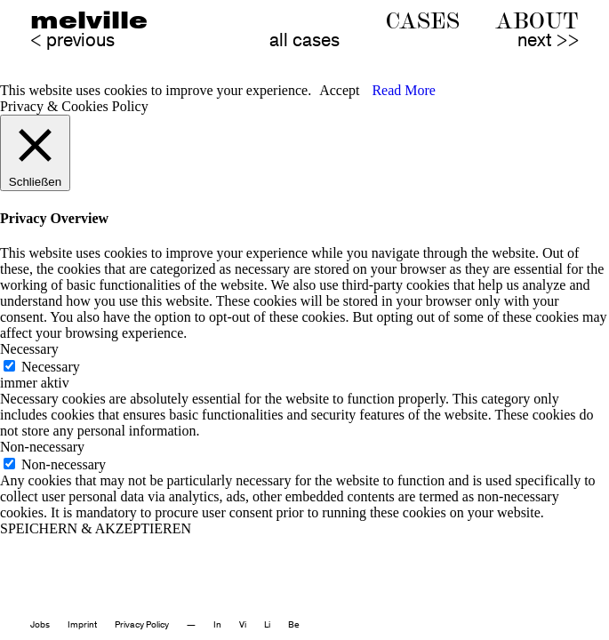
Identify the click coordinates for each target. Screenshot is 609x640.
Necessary (50, 366)
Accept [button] (339, 90)
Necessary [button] (29, 348)
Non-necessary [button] (42, 446)
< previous (72, 40)
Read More (404, 90)
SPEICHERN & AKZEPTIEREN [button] (95, 528)
